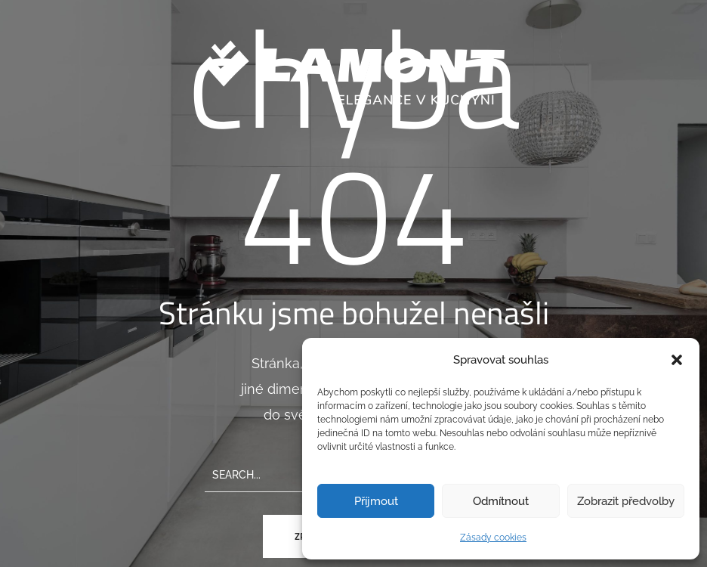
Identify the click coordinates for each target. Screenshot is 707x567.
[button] (676, 359)
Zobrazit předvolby (626, 501)
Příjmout (376, 501)
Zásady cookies (493, 537)
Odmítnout (501, 501)
